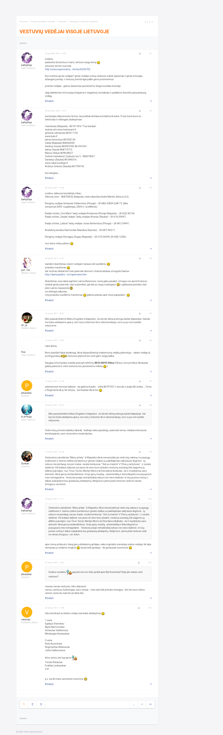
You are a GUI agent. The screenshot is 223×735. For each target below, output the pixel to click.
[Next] (152, 22)
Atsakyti (49, 101)
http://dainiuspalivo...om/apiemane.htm (66, 274)
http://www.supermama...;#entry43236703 (67, 69)
